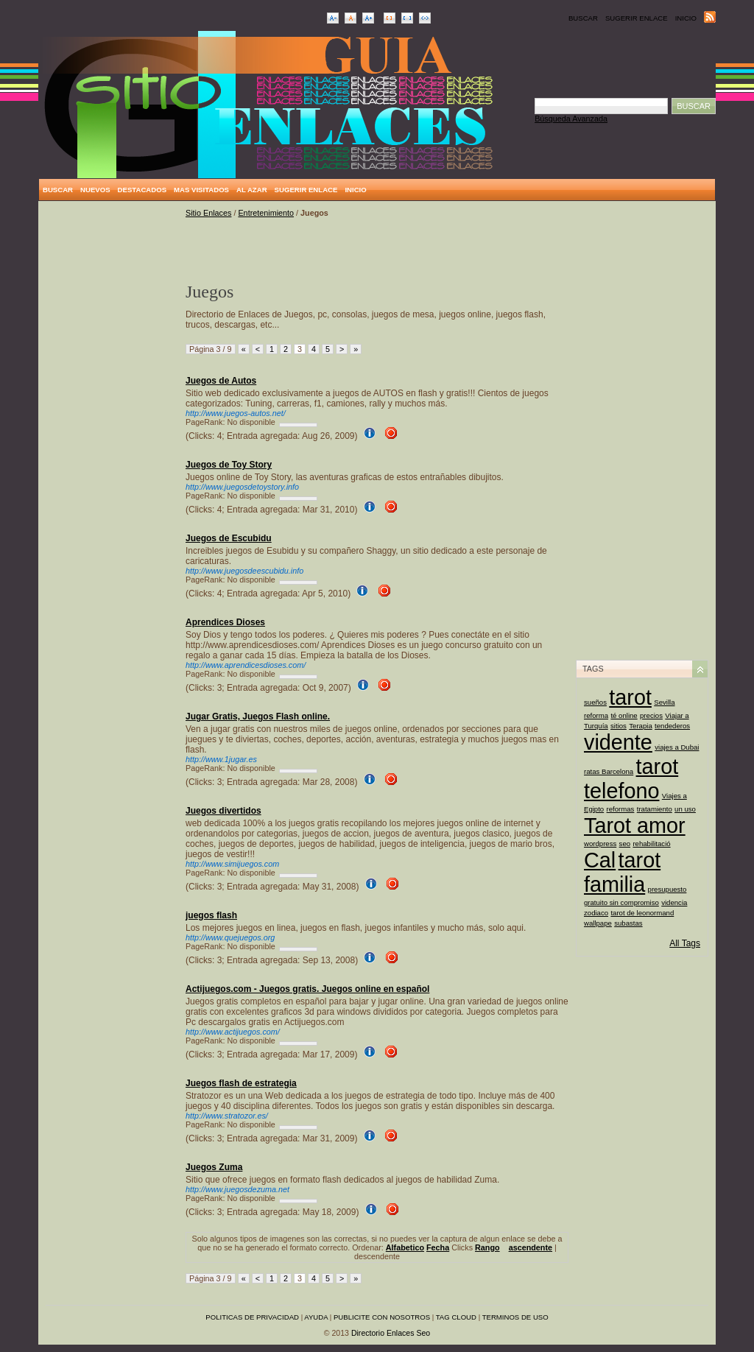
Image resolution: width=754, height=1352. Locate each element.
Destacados (142, 190)
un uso (685, 809)
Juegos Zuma (214, 1167)
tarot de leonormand (642, 913)
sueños (595, 702)
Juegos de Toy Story (229, 465)
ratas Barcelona (608, 771)
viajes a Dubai (677, 747)
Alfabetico (405, 1247)
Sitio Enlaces (208, 212)
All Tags (684, 943)
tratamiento (654, 809)
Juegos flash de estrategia (241, 1083)
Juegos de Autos (221, 381)
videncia (674, 902)
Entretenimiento (266, 212)
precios (651, 715)
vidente (618, 742)
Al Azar (251, 190)
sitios (618, 726)
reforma (596, 715)
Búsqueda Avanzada (571, 118)
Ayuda (316, 1317)
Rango (487, 1247)
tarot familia (622, 872)
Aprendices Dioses (225, 622)
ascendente (530, 1247)
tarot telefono (631, 779)
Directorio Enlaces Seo (390, 1332)
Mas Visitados (201, 190)
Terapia (640, 726)
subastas (628, 923)
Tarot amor (635, 825)
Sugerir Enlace (636, 18)
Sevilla (664, 702)
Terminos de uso (515, 1317)
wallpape (598, 923)
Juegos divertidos (223, 811)
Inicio (686, 18)
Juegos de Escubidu (229, 538)
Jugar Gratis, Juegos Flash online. (258, 716)
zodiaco (596, 913)
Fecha (437, 1247)
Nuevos (95, 190)
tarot (630, 697)
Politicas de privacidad (252, 1317)
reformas (621, 809)
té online (623, 715)
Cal (600, 860)
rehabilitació (651, 843)
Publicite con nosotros (382, 1317)
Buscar (583, 18)
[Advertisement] (112, 429)
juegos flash (211, 915)
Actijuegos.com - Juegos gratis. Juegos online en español (307, 989)
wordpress (600, 843)
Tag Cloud (456, 1317)
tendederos (672, 726)
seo (624, 843)
